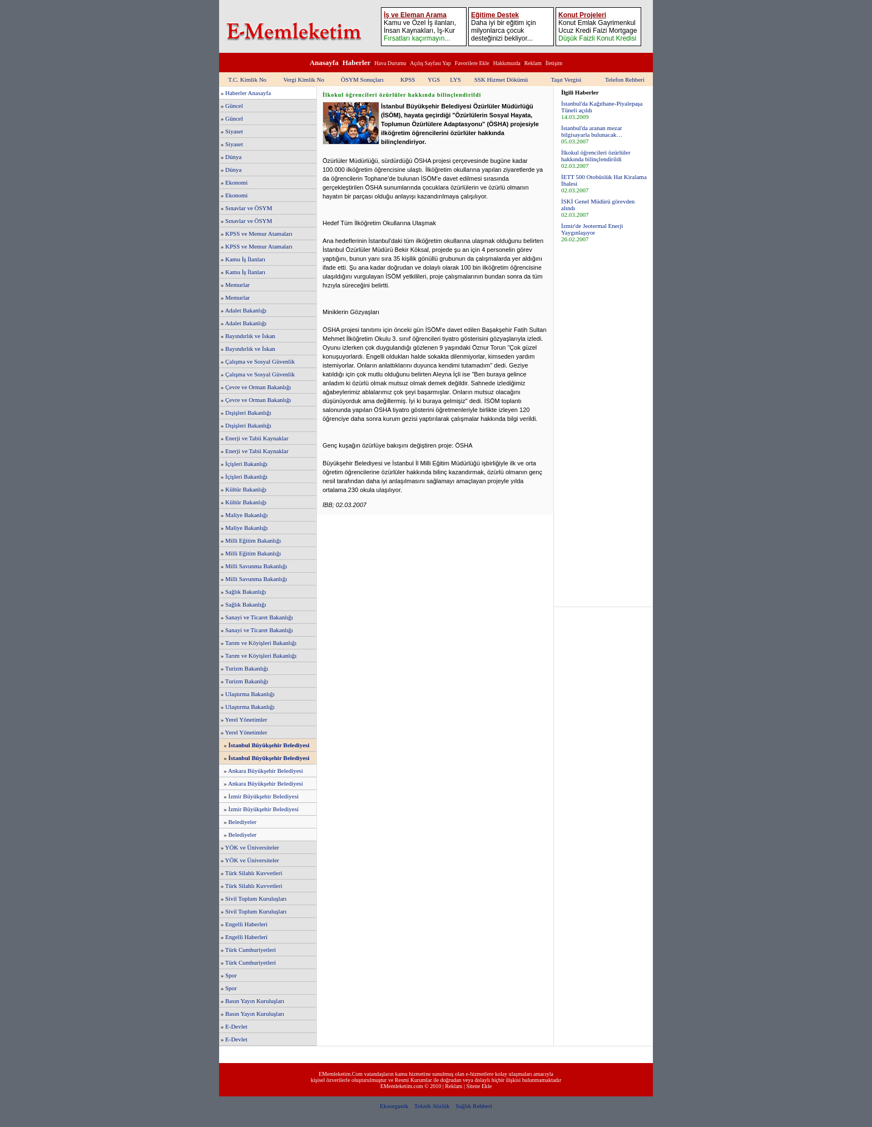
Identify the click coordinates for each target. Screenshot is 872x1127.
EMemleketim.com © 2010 (411, 1086)
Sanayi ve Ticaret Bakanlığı (259, 617)
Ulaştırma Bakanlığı (250, 694)
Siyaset (234, 131)
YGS (434, 79)
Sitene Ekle (479, 1086)
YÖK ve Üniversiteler (252, 847)
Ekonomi (236, 182)
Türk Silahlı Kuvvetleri (254, 873)
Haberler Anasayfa (248, 93)
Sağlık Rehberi (473, 1106)
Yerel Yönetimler (246, 719)
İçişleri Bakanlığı (246, 463)
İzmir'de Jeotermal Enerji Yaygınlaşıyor (592, 229)
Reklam (533, 63)
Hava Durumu (390, 63)
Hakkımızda (507, 63)
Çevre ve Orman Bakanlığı (258, 387)
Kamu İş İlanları (245, 259)
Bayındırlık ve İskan (250, 335)
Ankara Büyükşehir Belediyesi (265, 770)
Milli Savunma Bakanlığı (256, 566)
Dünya (233, 156)
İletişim (554, 63)
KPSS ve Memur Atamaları (259, 233)
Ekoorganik (394, 1106)
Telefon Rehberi (625, 79)
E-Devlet (236, 1026)
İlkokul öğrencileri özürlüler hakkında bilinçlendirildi (596, 155)
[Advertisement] (603, 424)
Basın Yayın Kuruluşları (254, 1000)
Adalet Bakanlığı (245, 310)
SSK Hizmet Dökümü (501, 79)
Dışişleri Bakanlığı (248, 412)
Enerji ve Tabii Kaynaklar (257, 438)
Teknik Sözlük (432, 1106)
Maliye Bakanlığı (246, 515)
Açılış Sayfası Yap (430, 63)
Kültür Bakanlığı (245, 489)
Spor (231, 975)
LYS (455, 79)
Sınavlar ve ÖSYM (248, 208)
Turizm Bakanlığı (247, 668)
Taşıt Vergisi (566, 79)
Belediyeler (243, 821)
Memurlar (237, 284)
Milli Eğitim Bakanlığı (253, 540)
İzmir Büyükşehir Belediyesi (264, 796)
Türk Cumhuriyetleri (250, 949)
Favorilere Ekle (472, 63)
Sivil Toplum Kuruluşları (255, 898)
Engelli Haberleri (246, 924)
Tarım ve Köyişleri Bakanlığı (260, 642)
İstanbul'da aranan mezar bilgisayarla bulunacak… (591, 131)
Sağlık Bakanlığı (245, 591)
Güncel (234, 105)
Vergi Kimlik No (303, 79)
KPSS (407, 79)
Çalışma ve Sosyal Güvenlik (260, 361)
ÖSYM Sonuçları (362, 79)
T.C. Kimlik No (247, 79)
